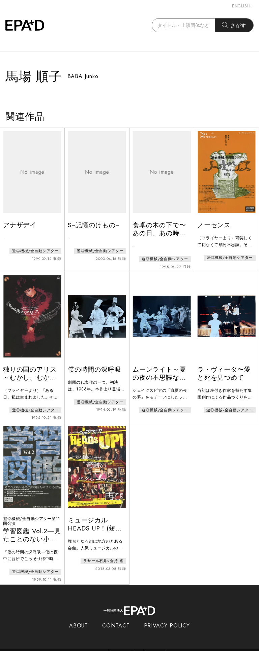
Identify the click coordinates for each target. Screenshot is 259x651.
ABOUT (78, 620)
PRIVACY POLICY (167, 620)
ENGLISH (243, 6)
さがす (234, 25)
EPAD (123, 647)
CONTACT (116, 620)
